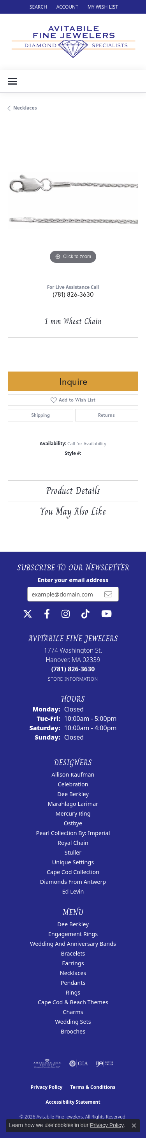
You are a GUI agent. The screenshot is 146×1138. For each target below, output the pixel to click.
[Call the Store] (73, 669)
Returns (106, 415)
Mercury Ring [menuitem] (72, 813)
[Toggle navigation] (12, 81)
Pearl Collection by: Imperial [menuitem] (73, 833)
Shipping (40, 415)
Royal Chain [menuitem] (73, 842)
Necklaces (25, 107)
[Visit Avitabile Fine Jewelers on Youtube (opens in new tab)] (106, 614)
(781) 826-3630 (73, 294)
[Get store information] (73, 679)
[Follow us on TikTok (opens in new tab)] (85, 614)
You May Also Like (73, 511)
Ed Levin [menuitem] (73, 891)
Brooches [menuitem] (73, 1031)
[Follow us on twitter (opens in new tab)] (27, 614)
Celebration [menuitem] (73, 784)
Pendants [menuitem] (73, 982)
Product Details (73, 490)
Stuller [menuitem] (73, 852)
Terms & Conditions (92, 1087)
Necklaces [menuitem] (73, 973)
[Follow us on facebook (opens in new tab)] (47, 614)
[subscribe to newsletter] (108, 594)
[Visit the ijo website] (104, 1063)
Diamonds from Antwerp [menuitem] (73, 881)
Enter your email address (73, 580)
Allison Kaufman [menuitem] (73, 774)
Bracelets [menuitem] (73, 953)
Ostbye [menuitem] (73, 823)
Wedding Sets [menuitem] (73, 1021)
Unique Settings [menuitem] (73, 862)
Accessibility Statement (73, 1102)
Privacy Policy (47, 1087)
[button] (37, 7)
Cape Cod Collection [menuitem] (73, 872)
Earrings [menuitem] (73, 963)
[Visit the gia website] (78, 1063)
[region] (73, 200)
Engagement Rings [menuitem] (73, 934)
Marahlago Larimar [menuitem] (73, 803)
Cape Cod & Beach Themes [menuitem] (73, 1002)
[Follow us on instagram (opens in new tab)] (66, 614)
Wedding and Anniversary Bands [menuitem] (73, 943)
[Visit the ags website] (47, 1063)
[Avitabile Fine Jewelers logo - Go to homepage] (73, 42)
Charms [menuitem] (73, 1012)
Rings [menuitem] (73, 992)
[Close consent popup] (134, 1125)
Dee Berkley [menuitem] (72, 794)
